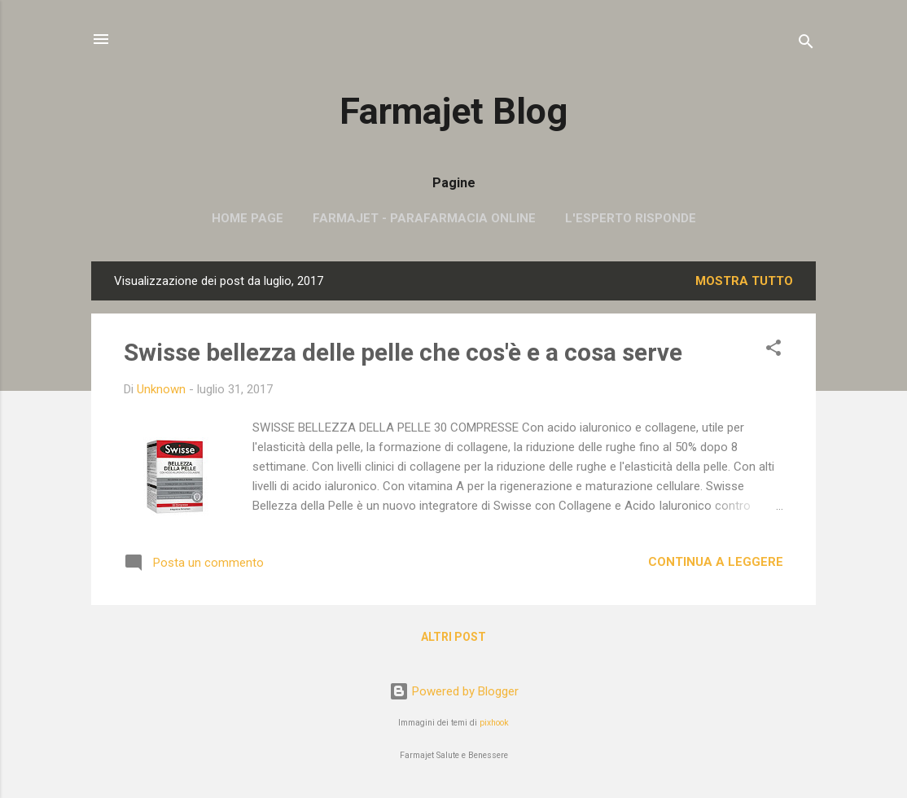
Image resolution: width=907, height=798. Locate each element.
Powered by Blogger (454, 691)
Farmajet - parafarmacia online (424, 218)
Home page (247, 218)
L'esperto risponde (630, 218)
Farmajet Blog (453, 111)
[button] (773, 350)
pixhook (494, 722)
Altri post (453, 636)
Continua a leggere (715, 562)
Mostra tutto (744, 281)
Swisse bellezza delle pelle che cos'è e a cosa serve (403, 352)
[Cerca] (806, 44)
